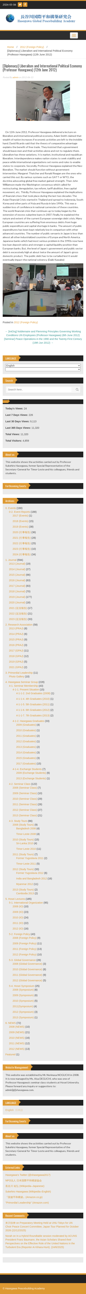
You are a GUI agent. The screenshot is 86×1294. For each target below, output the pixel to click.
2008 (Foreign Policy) (25, 937)
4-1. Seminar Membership (23, 685)
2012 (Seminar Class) (25, 809)
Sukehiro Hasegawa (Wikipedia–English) (28, 1191)
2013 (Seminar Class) (25, 815)
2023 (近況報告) (18, 619)
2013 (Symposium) (23, 1017)
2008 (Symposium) (23, 989)
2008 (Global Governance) (27, 963)
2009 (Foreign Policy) (25, 943)
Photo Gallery (16, 676)
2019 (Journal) (17, 597)
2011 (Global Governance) (27, 974)
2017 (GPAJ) (16, 650)
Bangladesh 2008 (26, 828)
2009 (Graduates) (26, 724)
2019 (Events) (20, 526)
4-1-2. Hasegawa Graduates (28, 721)
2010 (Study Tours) (23, 839)
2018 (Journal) (17, 591)
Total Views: (13, 434)
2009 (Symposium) (23, 995)
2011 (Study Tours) (23, 854)
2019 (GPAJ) (16, 661)
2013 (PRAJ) (16, 628)
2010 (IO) (18, 917)
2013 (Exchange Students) (31, 778)
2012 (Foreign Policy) (32, 47)
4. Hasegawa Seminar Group (21, 682)
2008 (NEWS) (16, 1026)
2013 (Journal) (17, 563)
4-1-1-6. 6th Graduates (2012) (33, 709)
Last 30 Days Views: (17, 421)
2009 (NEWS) (16, 1032)
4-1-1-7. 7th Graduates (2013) (33, 715)
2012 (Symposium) (23, 1011)
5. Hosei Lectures (15, 898)
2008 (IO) (18, 906)
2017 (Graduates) (26, 763)
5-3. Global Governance (22, 960)
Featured (10, 1054)
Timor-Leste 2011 (26, 863)
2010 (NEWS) (16, 1037)
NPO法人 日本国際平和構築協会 (23, 1180)
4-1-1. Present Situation (26, 689)
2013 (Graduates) (26, 747)
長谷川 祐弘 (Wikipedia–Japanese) (24, 1186)
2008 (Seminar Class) (25, 787)
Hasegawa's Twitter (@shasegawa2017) (27, 1175)
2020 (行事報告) (22, 532)
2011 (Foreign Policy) (25, 949)
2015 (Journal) (17, 574)
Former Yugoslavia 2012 (30, 873)
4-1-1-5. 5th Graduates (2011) (33, 704)
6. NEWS (10, 1023)
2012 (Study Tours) (23, 869)
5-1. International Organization (26, 902)
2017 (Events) (20, 515)
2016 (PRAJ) (16, 645)
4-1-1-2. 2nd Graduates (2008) (33, 693)
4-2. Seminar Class (19, 784)
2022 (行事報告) (22, 543)
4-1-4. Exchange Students (27, 769)
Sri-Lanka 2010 (24, 843)
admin (15, 77)
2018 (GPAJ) (16, 656)
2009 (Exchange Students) (31, 772)
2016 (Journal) (17, 580)
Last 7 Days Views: (17, 415)
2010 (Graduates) (26, 730)
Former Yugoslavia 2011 (30, 858)
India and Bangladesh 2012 (31, 878)
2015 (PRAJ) (16, 639)
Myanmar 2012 (24, 884)
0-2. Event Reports (19, 511)
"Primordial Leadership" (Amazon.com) (27, 1202)
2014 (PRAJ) (16, 634)
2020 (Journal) (17, 602)
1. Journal (10, 560)
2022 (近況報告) (18, 613)
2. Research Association (18, 624)
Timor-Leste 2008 (26, 834)
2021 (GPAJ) (16, 667)
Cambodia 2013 (25, 893)
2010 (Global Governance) (27, 969)
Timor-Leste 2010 (26, 848)
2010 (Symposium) (23, 1000)
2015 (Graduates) (26, 758)
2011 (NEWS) (16, 1043)
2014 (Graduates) (26, 752)
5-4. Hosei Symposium (21, 986)
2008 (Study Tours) (23, 824)
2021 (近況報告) (18, 608)
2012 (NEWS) (16, 1048)
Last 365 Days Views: (18, 427)
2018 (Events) (20, 521)
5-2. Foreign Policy (19, 934)
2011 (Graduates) (26, 735)
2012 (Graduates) (26, 741)
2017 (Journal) (17, 585)
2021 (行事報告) (22, 537)
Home (10, 47)
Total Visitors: (14, 440)
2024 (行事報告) (22, 554)
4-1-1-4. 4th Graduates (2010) (33, 698)
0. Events (10, 508)
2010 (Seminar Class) (25, 798)
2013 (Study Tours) (23, 889)
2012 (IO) (18, 928)
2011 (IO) (18, 923)
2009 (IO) (18, 912)
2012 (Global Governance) (27, 980)
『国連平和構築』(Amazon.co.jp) (23, 1197)
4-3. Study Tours (18, 821)
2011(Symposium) (23, 1006)
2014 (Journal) (17, 569)
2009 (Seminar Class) (25, 793)
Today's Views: (14, 408)
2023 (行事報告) (22, 548)
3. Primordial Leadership (19, 672)
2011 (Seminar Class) (25, 804)
